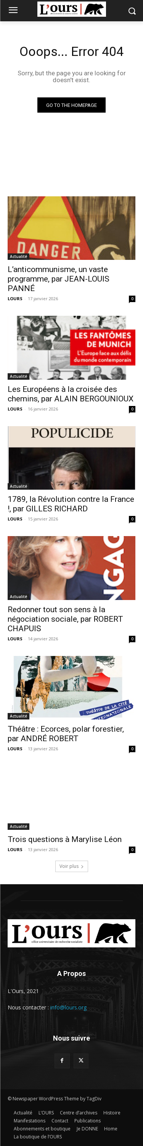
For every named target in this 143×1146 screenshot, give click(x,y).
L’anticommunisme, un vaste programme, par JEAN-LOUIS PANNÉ (58, 279)
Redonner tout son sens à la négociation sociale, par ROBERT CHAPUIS (65, 619)
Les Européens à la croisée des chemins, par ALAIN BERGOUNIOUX (70, 394)
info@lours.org (68, 1007)
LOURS (15, 298)
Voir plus (71, 866)
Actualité (18, 256)
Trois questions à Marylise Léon (65, 839)
